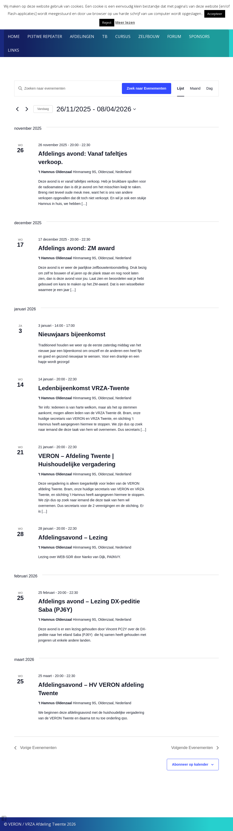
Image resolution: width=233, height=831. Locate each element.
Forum (174, 36)
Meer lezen (125, 22)
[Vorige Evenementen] (17, 109)
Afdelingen (82, 36)
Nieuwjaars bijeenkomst (71, 334)
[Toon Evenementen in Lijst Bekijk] (180, 88)
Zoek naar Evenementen (146, 88)
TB (104, 36)
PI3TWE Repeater (44, 36)
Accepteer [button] (214, 14)
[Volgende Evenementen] (27, 109)
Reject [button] (106, 22)
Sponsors (199, 36)
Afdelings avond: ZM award (76, 248)
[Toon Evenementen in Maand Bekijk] (195, 88)
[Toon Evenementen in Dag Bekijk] (209, 88)
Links (13, 50)
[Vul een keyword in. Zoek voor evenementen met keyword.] (68, 88)
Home (14, 36)
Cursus (122, 36)
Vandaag (43, 109)
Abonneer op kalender (190, 764)
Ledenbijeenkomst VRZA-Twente (83, 388)
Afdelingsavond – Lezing (73, 537)
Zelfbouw (148, 36)
